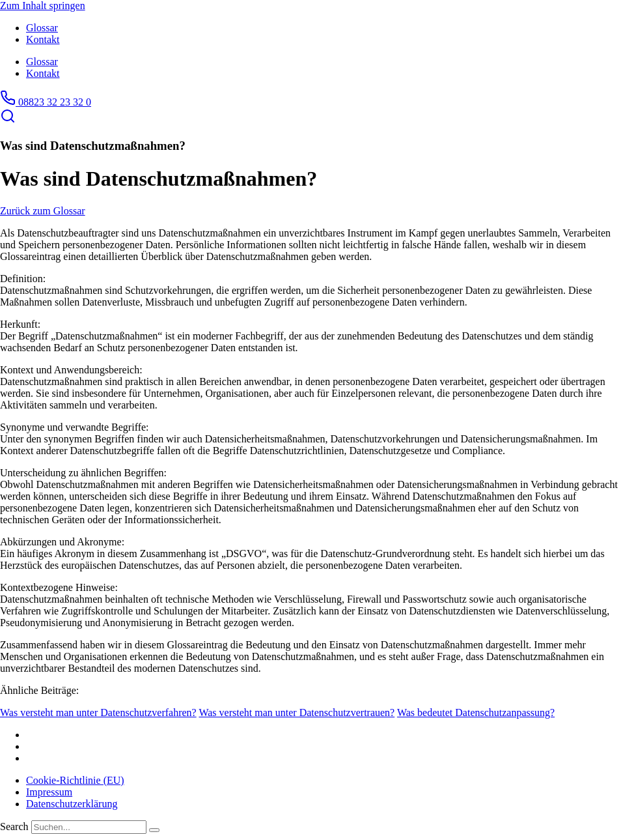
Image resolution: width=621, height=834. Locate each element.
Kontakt (43, 39)
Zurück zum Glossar (42, 210)
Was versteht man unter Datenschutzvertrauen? (296, 712)
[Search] (154, 830)
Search (14, 826)
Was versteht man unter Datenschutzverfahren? (98, 712)
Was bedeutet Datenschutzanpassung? (476, 712)
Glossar (42, 27)
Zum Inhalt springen (42, 5)
